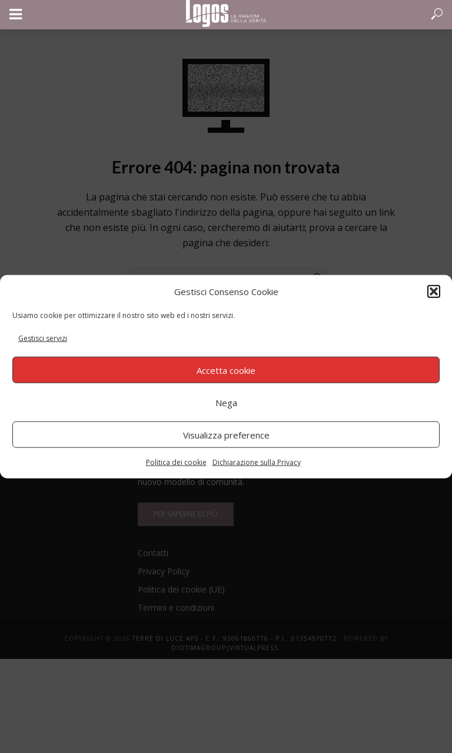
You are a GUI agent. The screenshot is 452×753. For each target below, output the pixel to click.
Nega (226, 402)
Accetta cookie (226, 370)
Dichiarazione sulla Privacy (256, 462)
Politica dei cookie (176, 462)
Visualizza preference (226, 434)
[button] (434, 291)
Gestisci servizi (42, 338)
